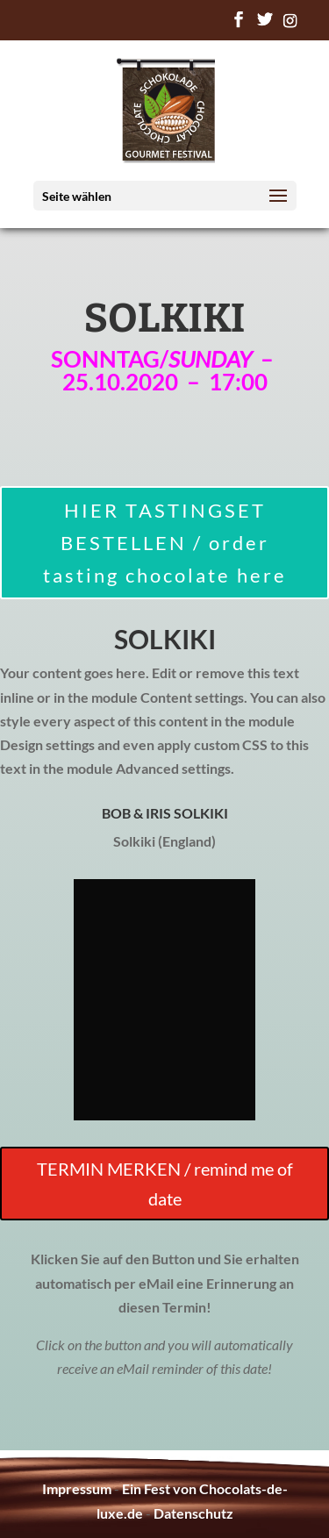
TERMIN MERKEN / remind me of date (165, 1183)
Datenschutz (193, 1513)
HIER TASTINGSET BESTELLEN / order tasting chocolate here (165, 543)
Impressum (76, 1488)
